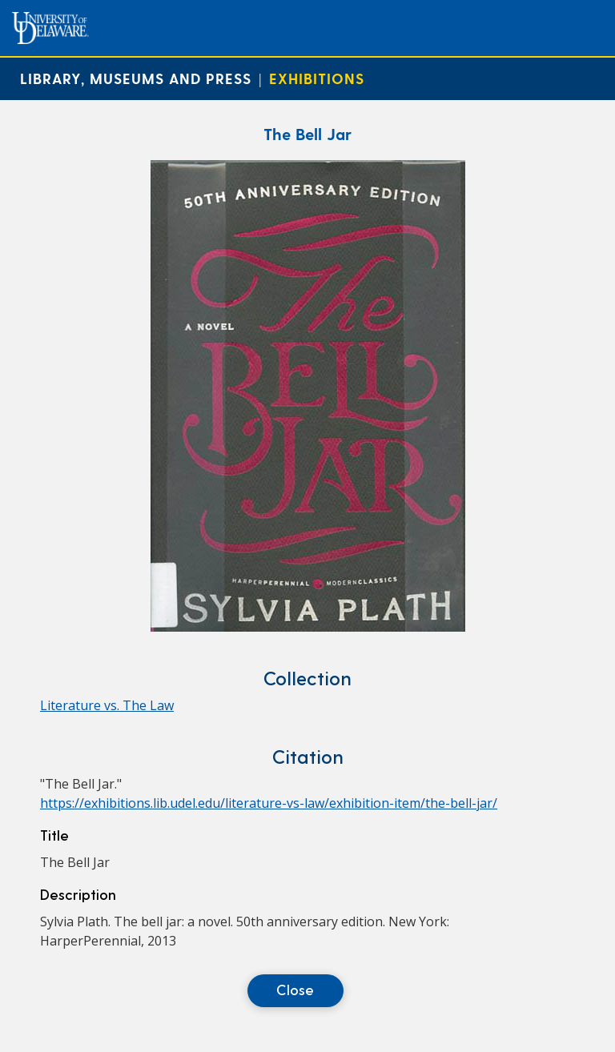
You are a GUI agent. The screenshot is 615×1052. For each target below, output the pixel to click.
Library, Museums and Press (135, 78)
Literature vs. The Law (107, 705)
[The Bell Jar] (308, 627)
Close (295, 989)
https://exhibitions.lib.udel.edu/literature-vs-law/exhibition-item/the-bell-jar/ (268, 803)
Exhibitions (316, 78)
